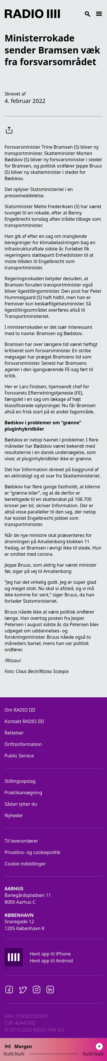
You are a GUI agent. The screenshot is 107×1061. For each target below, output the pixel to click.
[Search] (77, 13)
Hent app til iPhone (50, 954)
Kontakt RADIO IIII (24, 721)
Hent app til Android (51, 961)
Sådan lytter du (21, 804)
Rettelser (14, 733)
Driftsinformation (23, 744)
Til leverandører (21, 841)
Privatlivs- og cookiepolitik (32, 852)
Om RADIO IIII (20, 710)
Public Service (19, 756)
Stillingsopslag (20, 781)
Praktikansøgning (23, 792)
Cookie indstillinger (25, 864)
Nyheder (14, 815)
